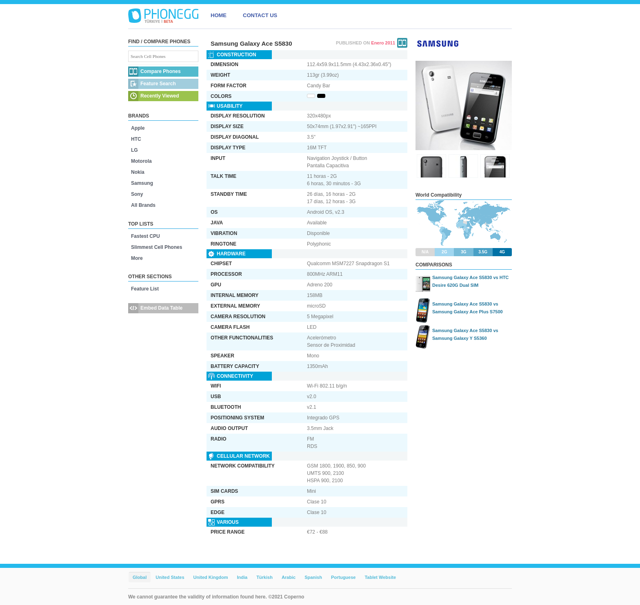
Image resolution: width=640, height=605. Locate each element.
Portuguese (343, 577)
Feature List (145, 289)
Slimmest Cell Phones (156, 247)
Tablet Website (380, 577)
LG (134, 150)
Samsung (142, 183)
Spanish (313, 577)
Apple (137, 128)
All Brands (143, 205)
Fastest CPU (145, 236)
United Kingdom (210, 577)
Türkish (264, 577)
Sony (137, 194)
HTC (136, 139)
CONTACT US (260, 15)
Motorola (141, 161)
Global (140, 577)
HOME (219, 15)
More (137, 258)
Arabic (289, 577)
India (242, 577)
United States (170, 577)
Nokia (137, 172)
